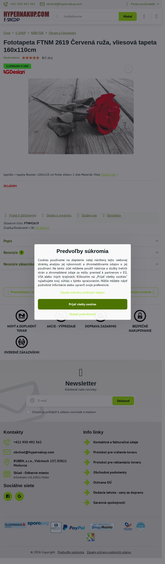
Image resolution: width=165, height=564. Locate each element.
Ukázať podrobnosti (82, 314)
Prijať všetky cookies (82, 304)
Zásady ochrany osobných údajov (82, 292)
